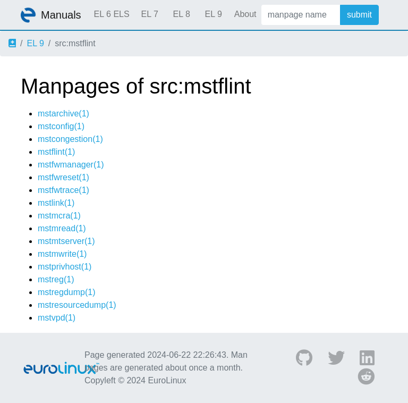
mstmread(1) (62, 228)
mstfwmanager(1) (71, 164)
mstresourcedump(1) (77, 304)
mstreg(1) (56, 279)
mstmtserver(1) (66, 241)
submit (359, 14)
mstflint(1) (56, 151)
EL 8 (181, 14)
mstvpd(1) (56, 317)
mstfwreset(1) (63, 177)
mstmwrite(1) (62, 253)
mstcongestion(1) (70, 139)
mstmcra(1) (59, 215)
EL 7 (149, 14)
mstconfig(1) (61, 126)
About (245, 14)
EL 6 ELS (112, 14)
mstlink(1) (56, 202)
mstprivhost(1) (64, 266)
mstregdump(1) (66, 292)
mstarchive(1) (63, 113)
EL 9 (213, 14)
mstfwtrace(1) (63, 190)
